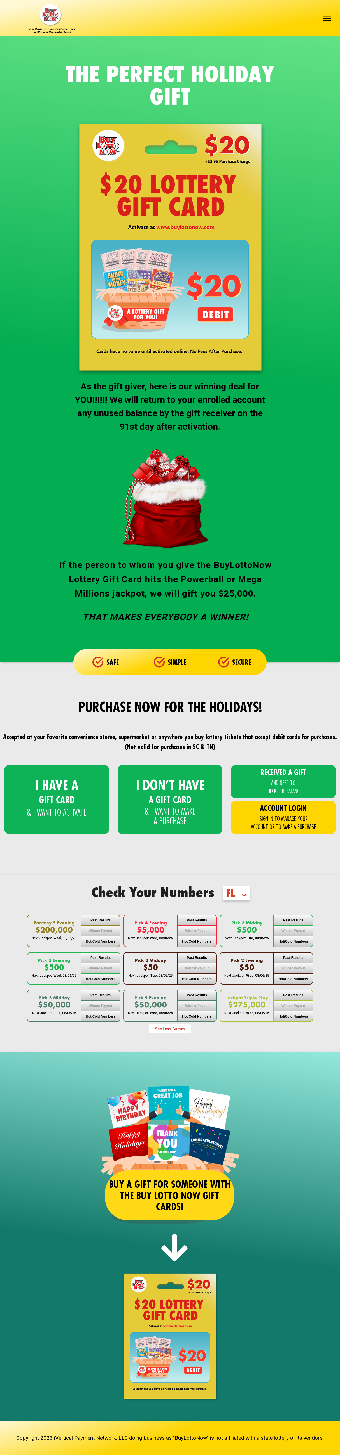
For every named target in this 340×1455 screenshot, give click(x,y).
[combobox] (238, 894)
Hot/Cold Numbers (100, 941)
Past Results (100, 920)
